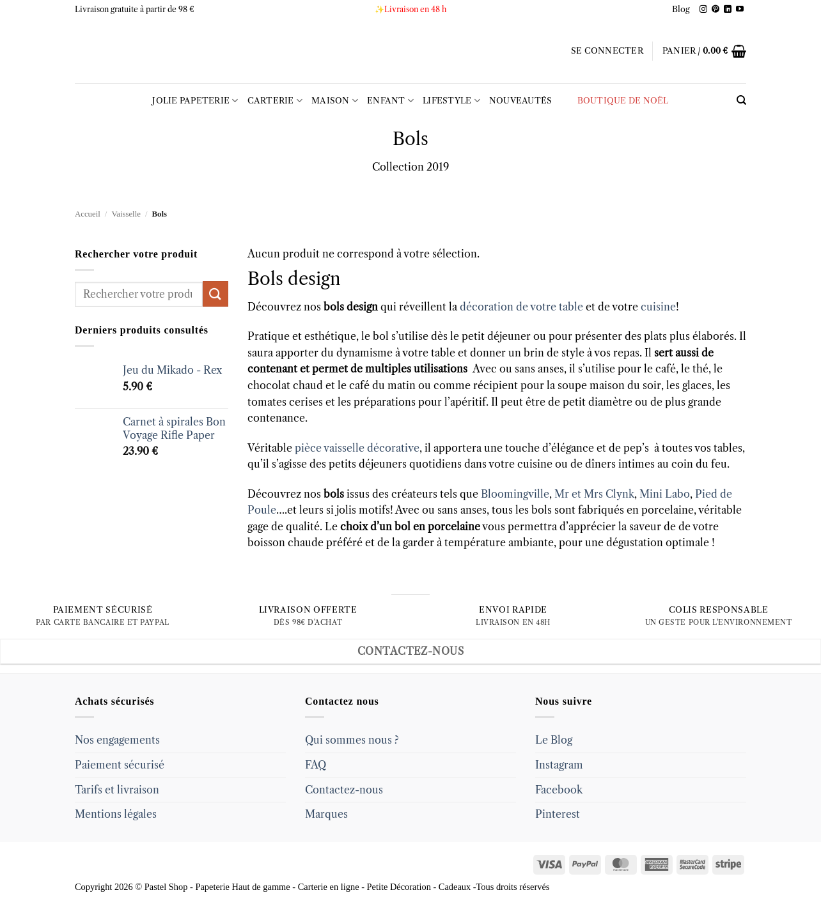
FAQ (315, 764)
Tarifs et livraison (117, 789)
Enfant (390, 101)
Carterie (275, 101)
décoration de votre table (521, 306)
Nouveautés (520, 100)
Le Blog (553, 739)
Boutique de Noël (615, 101)
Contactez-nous (344, 789)
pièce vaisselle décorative (357, 447)
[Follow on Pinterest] (715, 9)
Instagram (559, 764)
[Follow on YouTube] (740, 9)
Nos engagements (117, 739)
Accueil (87, 214)
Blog (681, 9)
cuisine (658, 306)
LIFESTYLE (451, 101)
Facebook (559, 789)
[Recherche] (741, 100)
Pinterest (557, 814)
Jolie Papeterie (195, 101)
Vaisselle (126, 214)
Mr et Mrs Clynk (594, 493)
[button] (607, 51)
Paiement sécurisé (119, 764)
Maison (334, 101)
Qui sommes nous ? (352, 739)
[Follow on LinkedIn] (727, 9)
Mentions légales (116, 814)
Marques (326, 814)
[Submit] (215, 293)
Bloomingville (515, 493)
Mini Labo (664, 493)
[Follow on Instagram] (703, 9)
